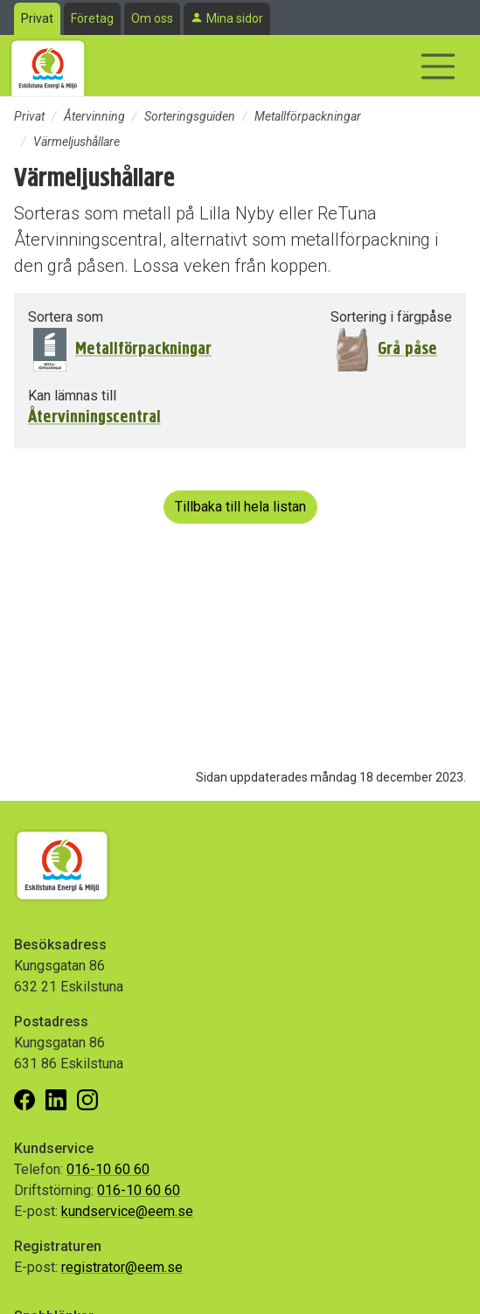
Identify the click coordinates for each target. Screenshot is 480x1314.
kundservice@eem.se (127, 1211)
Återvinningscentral (94, 417)
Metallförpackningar (307, 116)
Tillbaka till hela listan (240, 506)
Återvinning (94, 116)
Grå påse (407, 348)
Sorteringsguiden (189, 116)
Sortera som (65, 317)
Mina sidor (234, 18)
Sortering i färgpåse (391, 317)
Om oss (152, 18)
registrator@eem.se (122, 1267)
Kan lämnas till (72, 395)
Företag (92, 18)
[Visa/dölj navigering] (438, 66)
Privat (37, 18)
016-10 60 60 (108, 1169)
